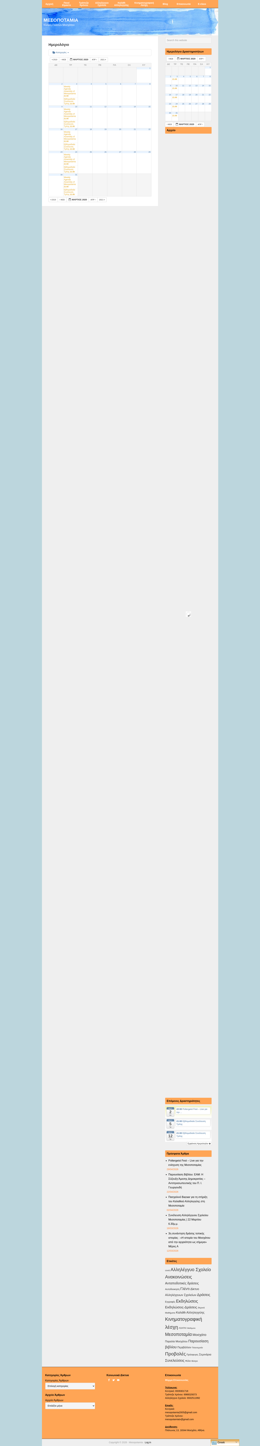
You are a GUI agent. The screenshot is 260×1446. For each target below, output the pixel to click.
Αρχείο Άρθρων (54, 1400)
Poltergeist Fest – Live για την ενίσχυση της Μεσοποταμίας (185, 1162)
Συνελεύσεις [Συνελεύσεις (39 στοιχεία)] (175, 1360)
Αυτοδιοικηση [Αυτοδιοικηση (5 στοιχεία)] (172, 1289)
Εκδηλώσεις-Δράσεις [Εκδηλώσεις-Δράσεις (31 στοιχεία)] (181, 1307)
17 (76, 129)
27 (120, 152)
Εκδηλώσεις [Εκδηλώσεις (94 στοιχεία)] (187, 1301)
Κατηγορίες (61, 52)
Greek (218, 1442)
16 (62, 129)
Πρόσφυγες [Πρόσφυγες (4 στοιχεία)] (192, 1354)
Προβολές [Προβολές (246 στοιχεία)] (175, 1353)
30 (62, 175)
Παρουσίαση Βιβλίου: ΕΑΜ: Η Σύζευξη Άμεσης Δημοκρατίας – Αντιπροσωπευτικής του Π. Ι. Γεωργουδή (186, 1181)
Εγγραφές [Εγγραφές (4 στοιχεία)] (170, 1301)
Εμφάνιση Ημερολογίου (199, 1143)
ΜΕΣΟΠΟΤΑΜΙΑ (61, 20)
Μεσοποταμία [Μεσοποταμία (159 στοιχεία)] (178, 1334)
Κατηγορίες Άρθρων (57, 1380)
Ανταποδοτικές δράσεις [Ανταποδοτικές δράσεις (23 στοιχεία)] (182, 1283)
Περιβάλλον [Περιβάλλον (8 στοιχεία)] (184, 1347)
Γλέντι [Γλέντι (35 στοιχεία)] (185, 1289)
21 (135, 129)
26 (105, 152)
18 (91, 129)
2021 (103, 60)
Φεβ (63, 60)
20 (120, 129)
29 (149, 152)
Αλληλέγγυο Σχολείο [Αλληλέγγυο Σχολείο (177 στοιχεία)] (190, 1269)
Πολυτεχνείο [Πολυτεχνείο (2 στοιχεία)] (197, 1347)
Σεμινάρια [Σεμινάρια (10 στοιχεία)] (205, 1354)
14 (135, 107)
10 (76, 107)
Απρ (94, 60)
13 (120, 107)
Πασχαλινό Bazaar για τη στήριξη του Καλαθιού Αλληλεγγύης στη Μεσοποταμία (187, 1201)
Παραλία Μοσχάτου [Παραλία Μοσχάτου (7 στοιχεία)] (176, 1341)
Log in (148, 1442)
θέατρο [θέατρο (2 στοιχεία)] (195, 1361)
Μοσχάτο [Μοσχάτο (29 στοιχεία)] (199, 1335)
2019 (55, 60)
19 (105, 129)
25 (91, 152)
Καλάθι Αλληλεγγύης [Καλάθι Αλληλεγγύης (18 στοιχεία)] (190, 1312)
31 (76, 175)
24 (76, 152)
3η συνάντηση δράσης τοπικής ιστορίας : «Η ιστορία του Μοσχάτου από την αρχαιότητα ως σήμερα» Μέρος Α (189, 1240)
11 (91, 107)
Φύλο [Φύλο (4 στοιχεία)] (188, 1361)
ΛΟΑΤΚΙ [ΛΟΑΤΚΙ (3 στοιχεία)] (183, 1328)
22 (149, 129)
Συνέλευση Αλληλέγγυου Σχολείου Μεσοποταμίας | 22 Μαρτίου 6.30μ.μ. (188, 1219)
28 (135, 152)
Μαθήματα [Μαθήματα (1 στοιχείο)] (191, 1328)
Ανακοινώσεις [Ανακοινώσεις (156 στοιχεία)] (178, 1276)
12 (105, 107)
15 (149, 107)
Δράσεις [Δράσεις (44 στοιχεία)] (203, 1295)
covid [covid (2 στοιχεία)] (167, 1270)
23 (62, 152)
